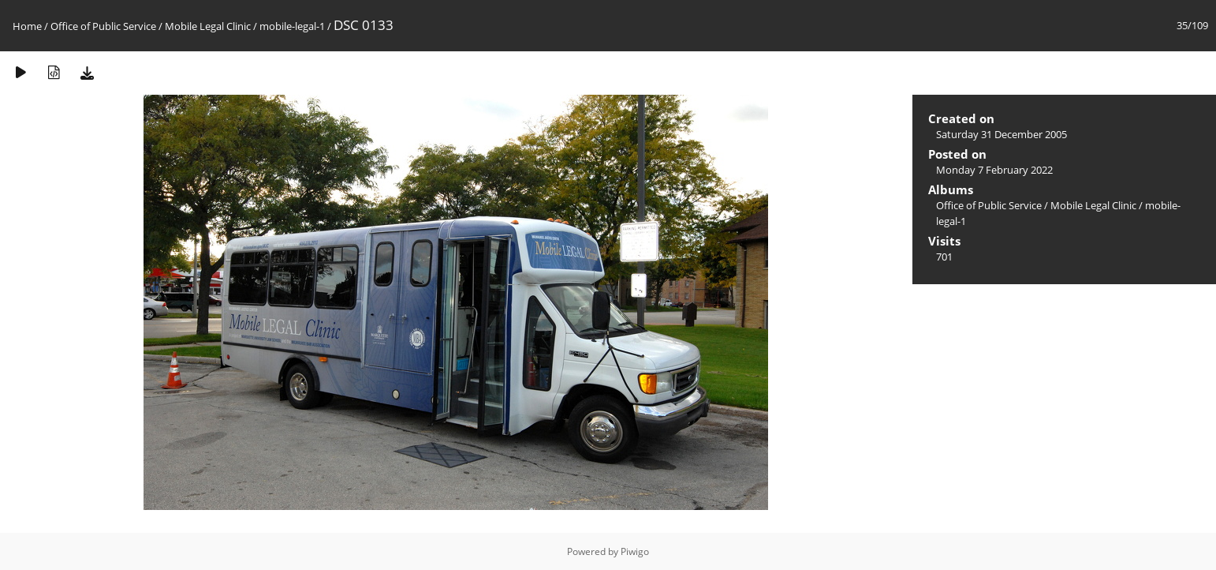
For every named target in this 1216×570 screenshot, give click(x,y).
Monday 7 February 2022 (994, 170)
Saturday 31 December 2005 (1001, 134)
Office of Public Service (103, 26)
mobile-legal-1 (292, 26)
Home (27, 26)
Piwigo (635, 551)
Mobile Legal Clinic (208, 26)
